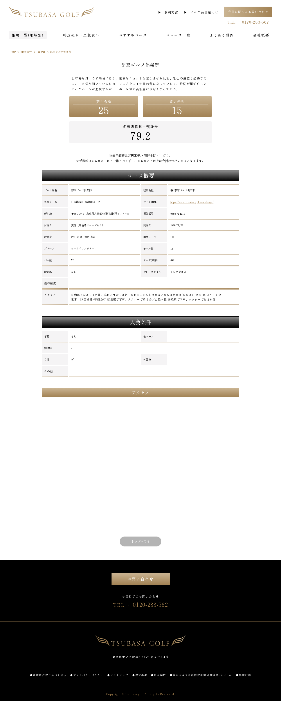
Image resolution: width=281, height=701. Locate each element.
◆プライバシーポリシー (87, 675)
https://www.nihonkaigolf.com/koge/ (192, 202)
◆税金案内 (158, 675)
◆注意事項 (140, 675)
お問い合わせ (141, 579)
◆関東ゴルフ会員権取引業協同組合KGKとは (201, 675)
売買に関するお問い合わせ (248, 11)
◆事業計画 (243, 675)
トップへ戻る (140, 541)
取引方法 (171, 12)
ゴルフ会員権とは (204, 12)
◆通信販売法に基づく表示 (48, 675)
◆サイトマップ (117, 675)
